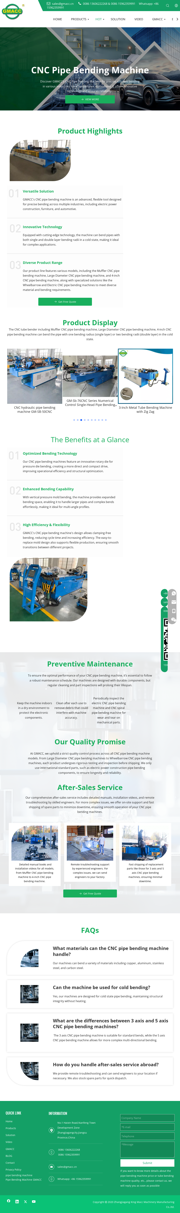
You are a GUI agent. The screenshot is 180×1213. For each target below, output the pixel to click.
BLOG (9, 1156)
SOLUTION (118, 19)
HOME (57, 19)
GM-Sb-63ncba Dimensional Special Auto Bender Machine (34, 409)
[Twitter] (25, 1202)
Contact (10, 1162)
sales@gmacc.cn (67, 1166)
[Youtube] (34, 1202)
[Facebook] (8, 1202)
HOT (98, 19)
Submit (147, 1163)
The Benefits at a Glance (90, 439)
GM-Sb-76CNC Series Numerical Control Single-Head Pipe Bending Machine (145, 405)
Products (11, 1128)
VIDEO (138, 19)
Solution (10, 1135)
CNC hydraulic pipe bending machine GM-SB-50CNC (90, 409)
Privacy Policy (13, 1169)
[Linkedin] (17, 1202)
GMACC (157, 19)
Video (9, 1142)
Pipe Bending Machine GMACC (24, 1179)
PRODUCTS (78, 19)
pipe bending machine (19, 1175)
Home (9, 1121)
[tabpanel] (34, 382)
